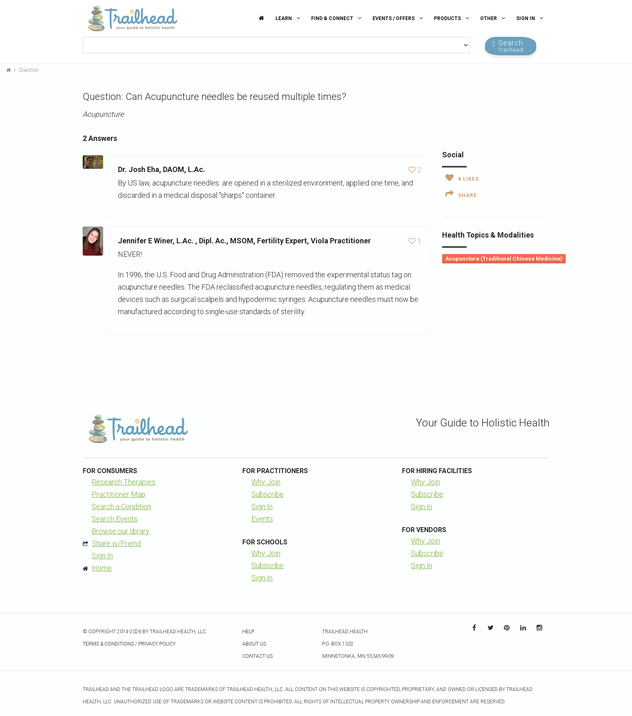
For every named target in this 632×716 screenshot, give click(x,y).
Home (102, 568)
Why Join (265, 482)
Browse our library (120, 531)
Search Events (115, 518)
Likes (462, 178)
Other (493, 18)
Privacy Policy (157, 644)
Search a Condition (121, 506)
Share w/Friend (116, 543)
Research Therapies (124, 482)
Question (28, 70)
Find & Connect (337, 18)
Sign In (530, 18)
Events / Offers (398, 18)
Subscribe (267, 494)
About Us (254, 644)
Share (461, 194)
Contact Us (257, 656)
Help (248, 631)
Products (452, 18)
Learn (288, 18)
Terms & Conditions (108, 644)
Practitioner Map (118, 494)
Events (262, 518)
